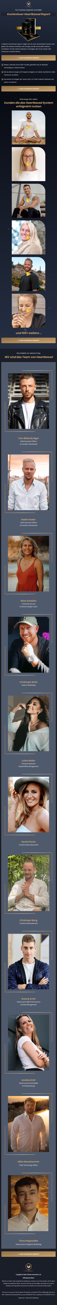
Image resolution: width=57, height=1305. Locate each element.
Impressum (22, 1298)
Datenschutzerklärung (32, 1298)
